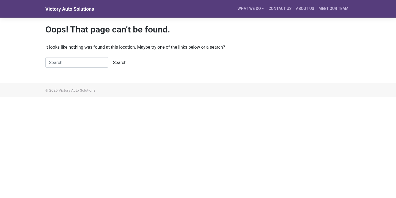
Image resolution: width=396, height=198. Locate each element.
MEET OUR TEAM (333, 8)
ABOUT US (305, 8)
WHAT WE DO (249, 8)
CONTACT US (280, 8)
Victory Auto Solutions (69, 9)
